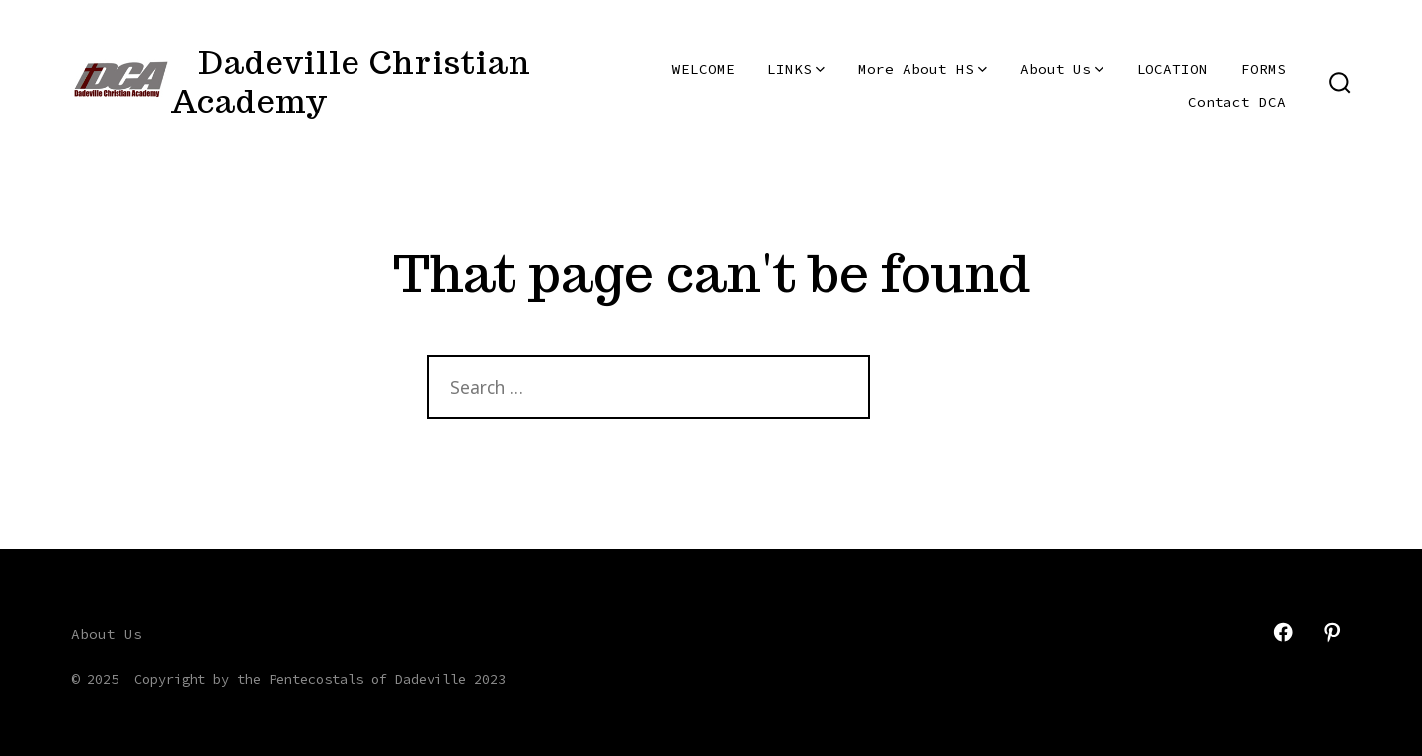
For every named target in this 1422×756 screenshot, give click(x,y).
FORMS (1263, 69)
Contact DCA (1237, 102)
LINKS (796, 69)
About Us (1062, 69)
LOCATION (1172, 69)
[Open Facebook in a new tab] (1283, 631)
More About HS (922, 69)
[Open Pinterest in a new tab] (1332, 631)
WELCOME (703, 69)
